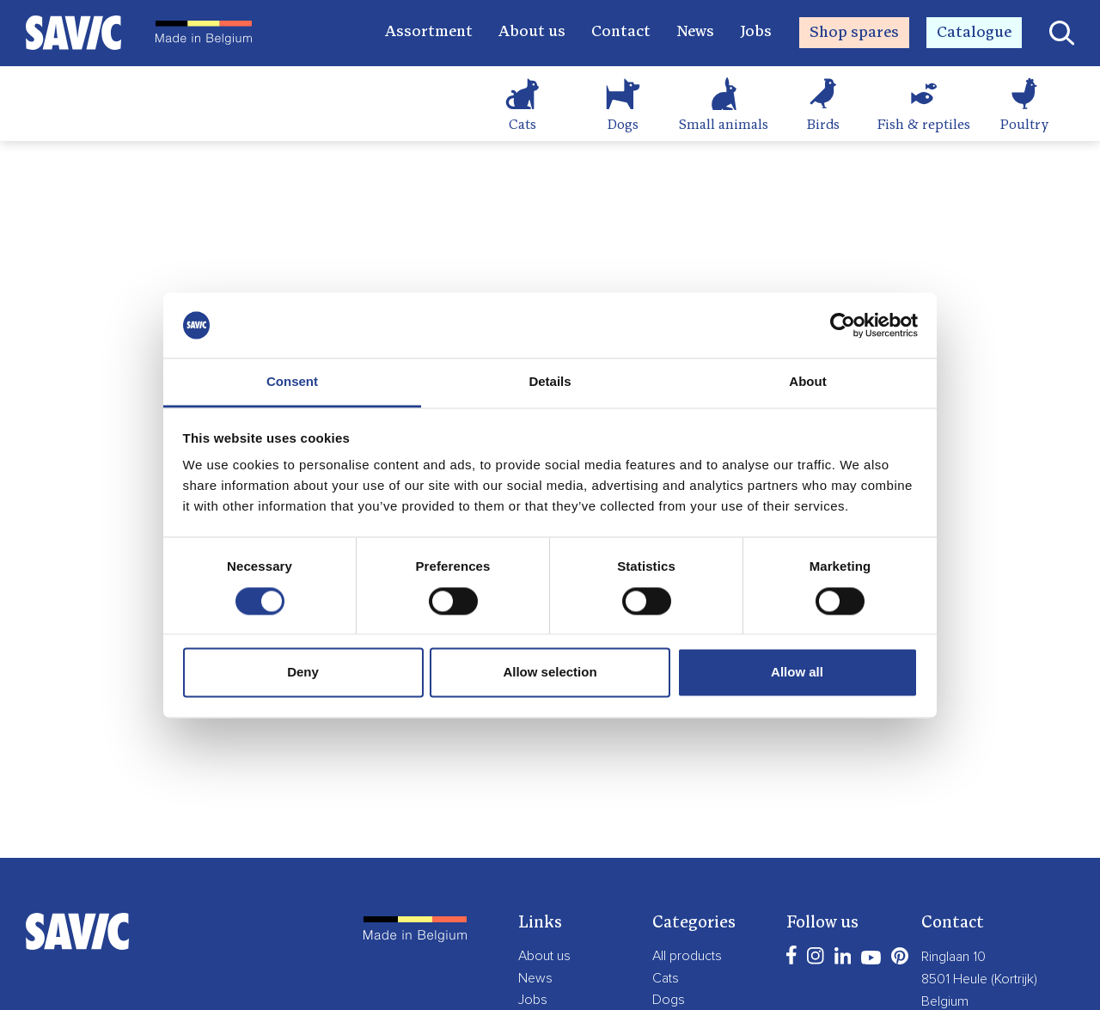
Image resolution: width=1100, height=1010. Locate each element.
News (695, 32)
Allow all (797, 672)
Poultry (1024, 125)
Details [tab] (550, 382)
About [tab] (807, 382)
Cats (522, 125)
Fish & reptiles (923, 125)
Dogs (623, 125)
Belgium (945, 1001)
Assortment (429, 32)
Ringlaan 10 (953, 957)
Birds (823, 125)
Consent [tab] (292, 382)
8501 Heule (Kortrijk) (979, 979)
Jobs (756, 32)
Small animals (723, 125)
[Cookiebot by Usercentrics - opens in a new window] (842, 325)
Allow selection (549, 672)
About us (531, 32)
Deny (303, 672)
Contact (621, 32)
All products (687, 956)
